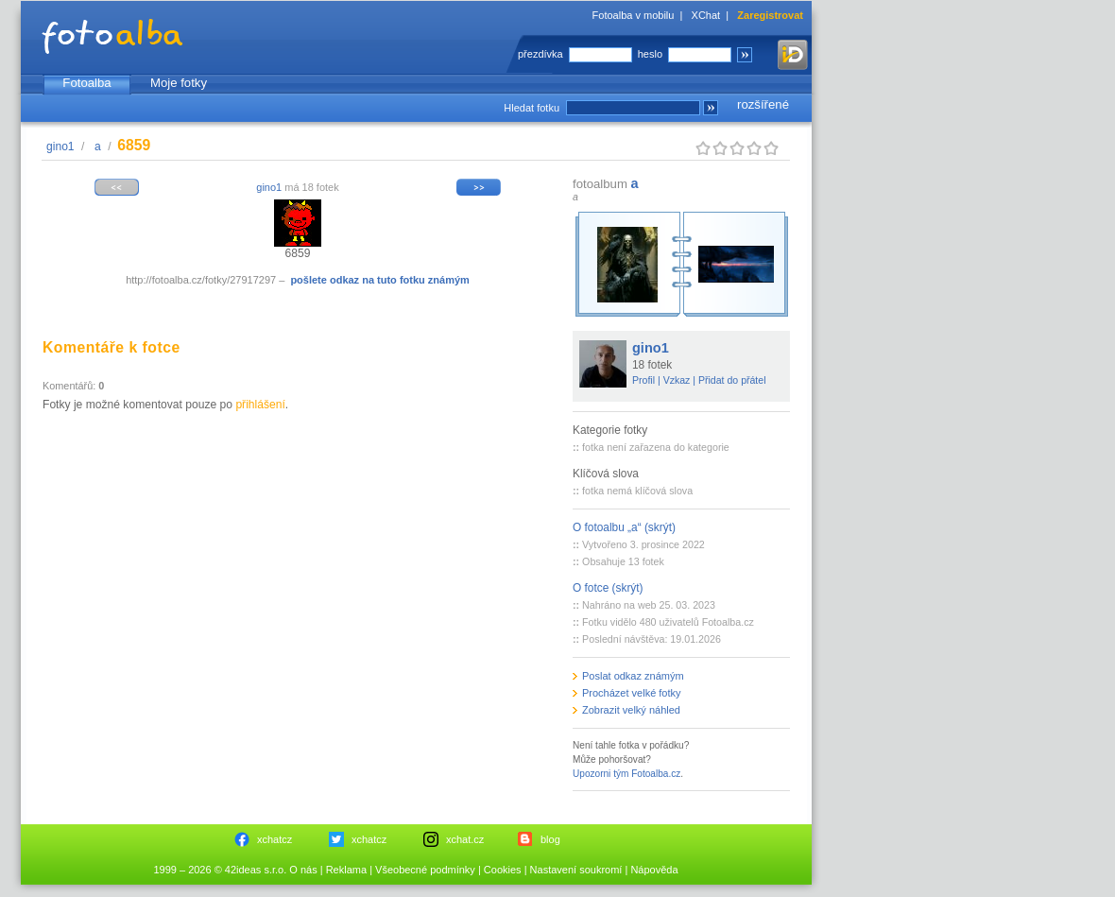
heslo (650, 54)
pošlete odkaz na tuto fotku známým (379, 279)
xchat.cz (465, 839)
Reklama (346, 869)
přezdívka (540, 54)
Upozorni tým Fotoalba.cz (626, 773)
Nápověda (654, 869)
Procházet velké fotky (631, 693)
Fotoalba (86, 83)
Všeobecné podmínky (425, 869)
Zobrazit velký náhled (631, 710)
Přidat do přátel (732, 380)
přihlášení (259, 404)
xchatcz (274, 839)
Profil (643, 380)
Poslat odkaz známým (633, 675)
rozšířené (763, 104)
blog (550, 839)
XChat (706, 15)
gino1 (60, 146)
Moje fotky (178, 83)
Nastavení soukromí (576, 869)
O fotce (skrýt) (608, 588)
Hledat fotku (531, 107)
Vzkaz (677, 380)
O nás (303, 869)
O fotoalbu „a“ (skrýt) (624, 527)
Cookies (503, 869)
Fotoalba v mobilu (633, 15)
